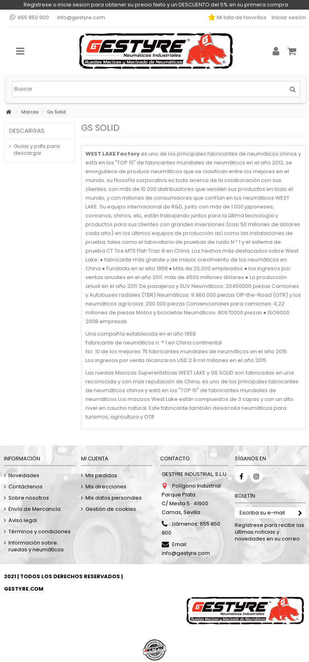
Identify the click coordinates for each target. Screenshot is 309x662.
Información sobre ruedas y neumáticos (36, 546)
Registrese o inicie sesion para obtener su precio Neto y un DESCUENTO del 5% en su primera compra (156, 4)
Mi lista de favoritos (240, 17)
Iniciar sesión (288, 17)
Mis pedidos (101, 475)
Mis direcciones (105, 486)
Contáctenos (25, 486)
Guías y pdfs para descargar (37, 149)
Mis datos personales (113, 497)
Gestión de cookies (110, 509)
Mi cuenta (94, 458)
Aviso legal (22, 520)
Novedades (23, 475)
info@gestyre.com (81, 17)
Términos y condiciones (39, 531)
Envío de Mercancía (34, 509)
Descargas (27, 130)
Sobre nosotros (28, 497)
